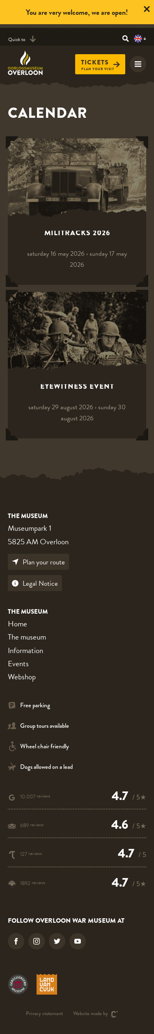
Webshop (22, 677)
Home (17, 624)
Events (18, 663)
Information (25, 650)
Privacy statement (44, 1014)
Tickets (100, 62)
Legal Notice (35, 583)
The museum (27, 637)
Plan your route (38, 562)
